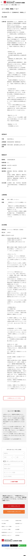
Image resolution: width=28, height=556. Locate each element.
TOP (2, 4)
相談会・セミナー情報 (6, 526)
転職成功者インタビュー (7, 532)
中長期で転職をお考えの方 (14, 511)
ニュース (17, 526)
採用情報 (17, 535)
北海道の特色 (18, 520)
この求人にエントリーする (14, 398)
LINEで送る (23, 545)
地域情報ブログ (18, 523)
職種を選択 (7, 468)
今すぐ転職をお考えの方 (14, 506)
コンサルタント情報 (6, 529)
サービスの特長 (5, 520)
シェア (6, 545)
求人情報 (4, 523)
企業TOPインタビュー (6, 535)
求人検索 (6, 4)
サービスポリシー (19, 532)
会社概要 (17, 529)
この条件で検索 (14, 481)
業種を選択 (7, 464)
